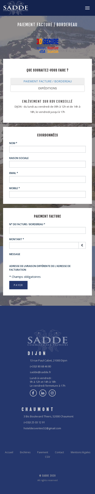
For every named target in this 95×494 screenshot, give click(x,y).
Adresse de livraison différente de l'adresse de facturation (40, 267)
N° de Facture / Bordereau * (27, 224)
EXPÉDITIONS (47, 88)
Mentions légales (80, 452)
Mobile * (14, 188)
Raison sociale (19, 158)
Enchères (25, 452)
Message (14, 254)
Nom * (13, 143)
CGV (47, 457)
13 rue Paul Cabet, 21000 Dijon (48, 360)
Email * (13, 173)
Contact (59, 452)
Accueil (9, 452)
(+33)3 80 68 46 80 (40, 366)
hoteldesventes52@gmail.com (42, 428)
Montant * (16, 239)
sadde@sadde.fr (40, 372)
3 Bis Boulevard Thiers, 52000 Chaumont (48, 416)
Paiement (42, 452)
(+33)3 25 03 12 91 (34, 422)
